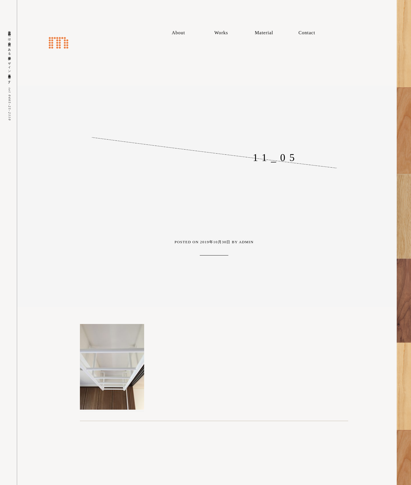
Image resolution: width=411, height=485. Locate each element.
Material (264, 32)
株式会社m (58, 43)
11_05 (276, 157)
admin (246, 242)
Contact (307, 32)
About (178, 32)
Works (221, 32)
